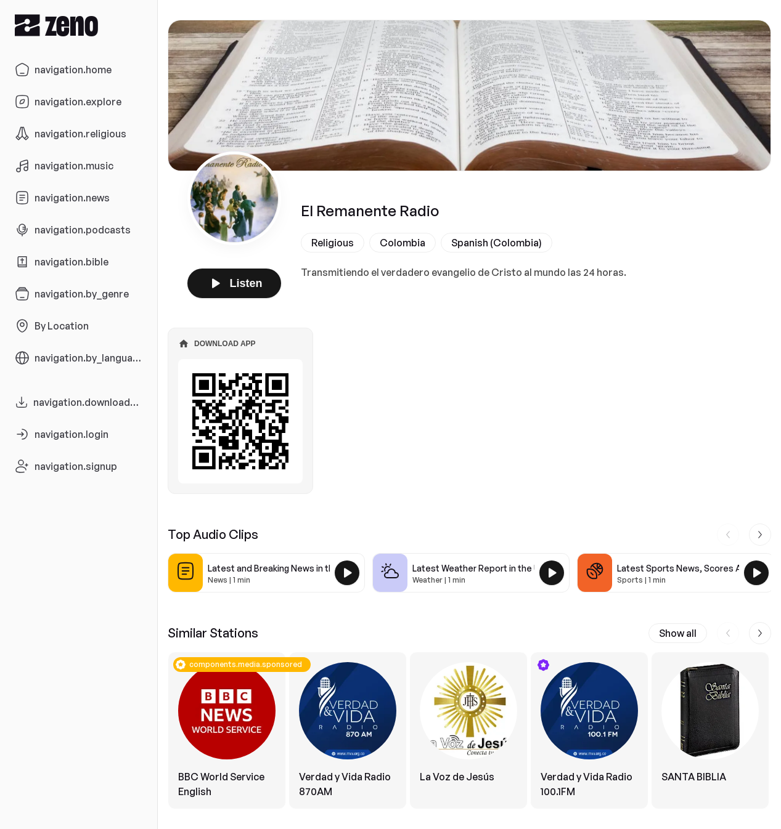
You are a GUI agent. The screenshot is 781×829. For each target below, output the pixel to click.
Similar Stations (213, 633)
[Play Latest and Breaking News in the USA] (347, 572)
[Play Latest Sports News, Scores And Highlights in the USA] (756, 572)
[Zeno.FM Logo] (78, 25)
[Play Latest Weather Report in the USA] (551, 572)
